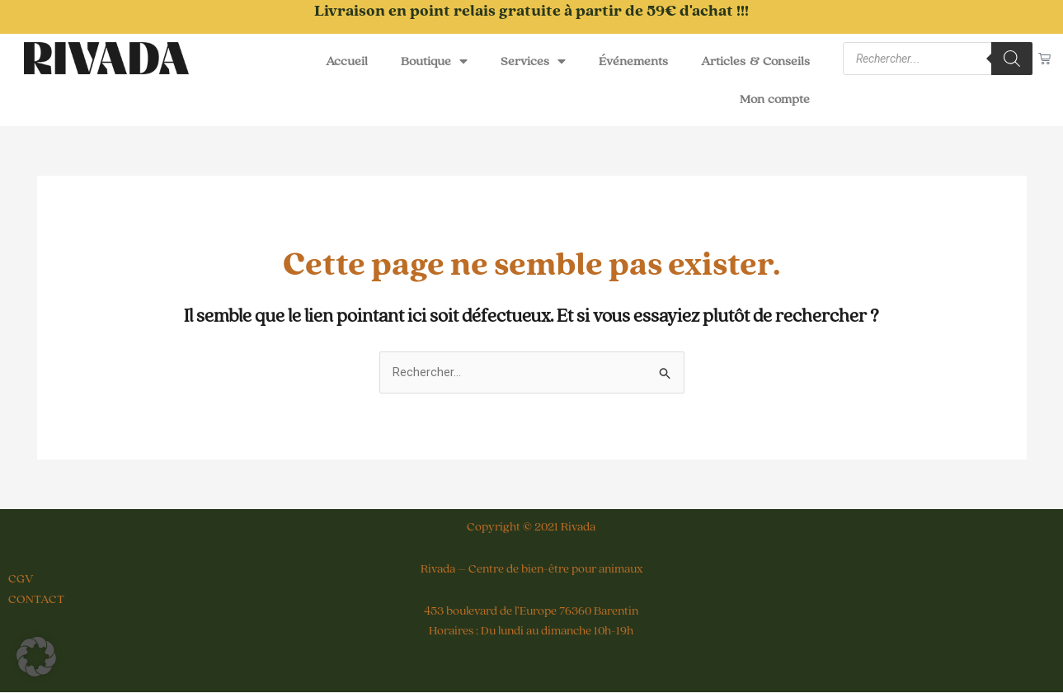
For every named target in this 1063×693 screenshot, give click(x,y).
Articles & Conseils (755, 61)
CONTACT (36, 599)
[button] (36, 656)
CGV (21, 579)
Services (533, 61)
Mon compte (775, 99)
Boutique (434, 61)
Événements (633, 61)
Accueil (347, 61)
